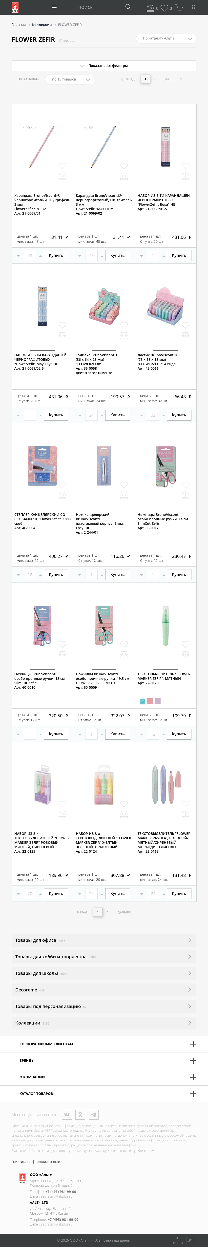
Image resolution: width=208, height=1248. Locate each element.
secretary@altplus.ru (56, 1197)
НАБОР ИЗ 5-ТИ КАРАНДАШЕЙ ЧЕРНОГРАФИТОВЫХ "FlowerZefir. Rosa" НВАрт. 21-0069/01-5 (164, 202)
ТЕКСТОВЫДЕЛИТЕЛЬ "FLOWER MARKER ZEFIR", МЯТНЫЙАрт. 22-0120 (164, 678)
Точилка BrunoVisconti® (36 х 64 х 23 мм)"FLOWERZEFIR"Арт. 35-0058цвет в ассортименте (97, 364)
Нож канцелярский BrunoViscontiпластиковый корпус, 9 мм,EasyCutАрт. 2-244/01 (100, 523)
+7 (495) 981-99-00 (60, 1192)
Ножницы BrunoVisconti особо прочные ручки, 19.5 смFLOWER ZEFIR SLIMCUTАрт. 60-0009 (102, 681)
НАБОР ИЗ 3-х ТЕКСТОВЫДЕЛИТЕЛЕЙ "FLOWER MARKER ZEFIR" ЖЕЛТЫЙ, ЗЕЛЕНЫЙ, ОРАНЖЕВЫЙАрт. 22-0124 (103, 842)
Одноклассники (80, 1115)
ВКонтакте (67, 1115)
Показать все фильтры (108, 65)
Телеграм (94, 1115)
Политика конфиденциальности (36, 1162)
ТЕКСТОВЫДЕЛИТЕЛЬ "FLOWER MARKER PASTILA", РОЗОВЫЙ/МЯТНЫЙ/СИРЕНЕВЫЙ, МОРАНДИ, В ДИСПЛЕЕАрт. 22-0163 (164, 842)
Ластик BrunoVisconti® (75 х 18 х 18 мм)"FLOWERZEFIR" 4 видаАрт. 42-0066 (158, 362)
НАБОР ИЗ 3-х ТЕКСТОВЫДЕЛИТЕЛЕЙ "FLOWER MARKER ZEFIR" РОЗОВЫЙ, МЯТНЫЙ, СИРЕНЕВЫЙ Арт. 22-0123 (42, 842)
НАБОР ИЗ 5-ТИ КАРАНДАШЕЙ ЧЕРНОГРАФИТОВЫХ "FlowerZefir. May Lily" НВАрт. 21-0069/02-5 (40, 362)
